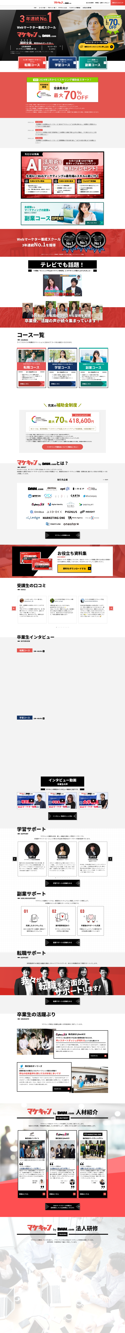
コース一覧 (42, 7)
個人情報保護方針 (16, 1329)
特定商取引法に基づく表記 (33, 1329)
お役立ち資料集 (87, 7)
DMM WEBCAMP (75, 1329)
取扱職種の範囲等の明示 (51, 1329)
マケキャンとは (62, 7)
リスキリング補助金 (74, 7)
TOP (35, 7)
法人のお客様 (89, 3)
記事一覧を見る (38, 651)
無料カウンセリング (117, 3)
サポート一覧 (51, 7)
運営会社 (64, 1329)
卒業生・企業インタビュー (102, 3)
